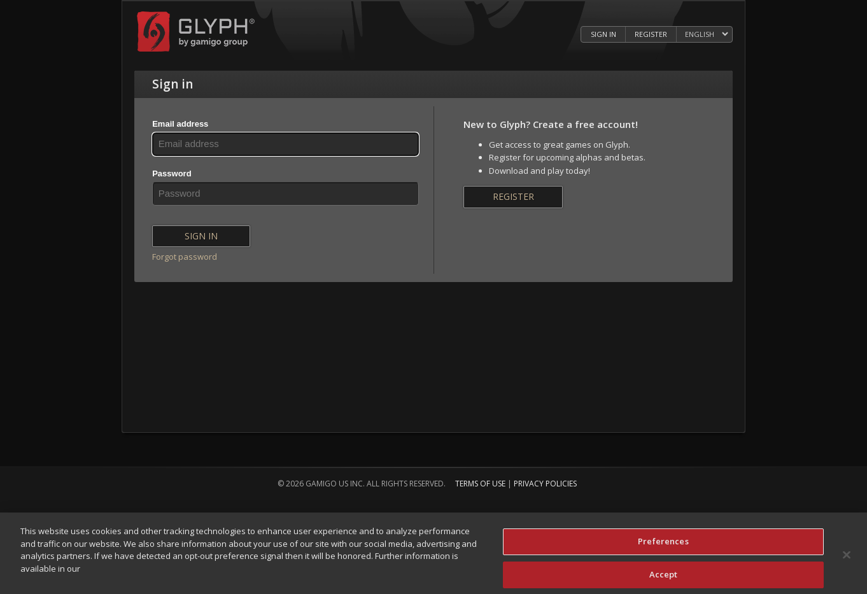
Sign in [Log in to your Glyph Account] (603, 34)
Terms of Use (480, 483)
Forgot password (184, 256)
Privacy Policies (545, 483)
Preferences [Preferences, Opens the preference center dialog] (663, 543)
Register (513, 196)
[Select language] (706, 34)
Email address (180, 124)
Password (171, 173)
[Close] (847, 558)
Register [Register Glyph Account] (651, 34)
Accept (663, 577)
